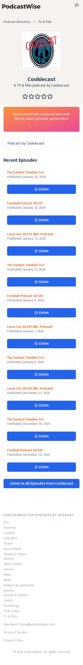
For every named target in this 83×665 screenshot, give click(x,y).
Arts (6, 522)
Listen (41, 189)
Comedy (9, 533)
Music (8, 575)
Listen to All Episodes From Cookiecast (41, 483)
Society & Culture (16, 595)
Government (12, 549)
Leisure (9, 569)
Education (10, 538)
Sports (8, 600)
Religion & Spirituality (19, 585)
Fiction (8, 544)
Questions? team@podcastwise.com (29, 624)
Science (9, 591)
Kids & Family (13, 564)
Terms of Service (15, 632)
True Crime (11, 611)
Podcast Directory (17, 22)
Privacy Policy (13, 640)
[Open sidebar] (76, 5)
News (7, 580)
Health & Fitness (15, 554)
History (9, 559)
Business (10, 528)
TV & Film (45, 22)
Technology (12, 606)
